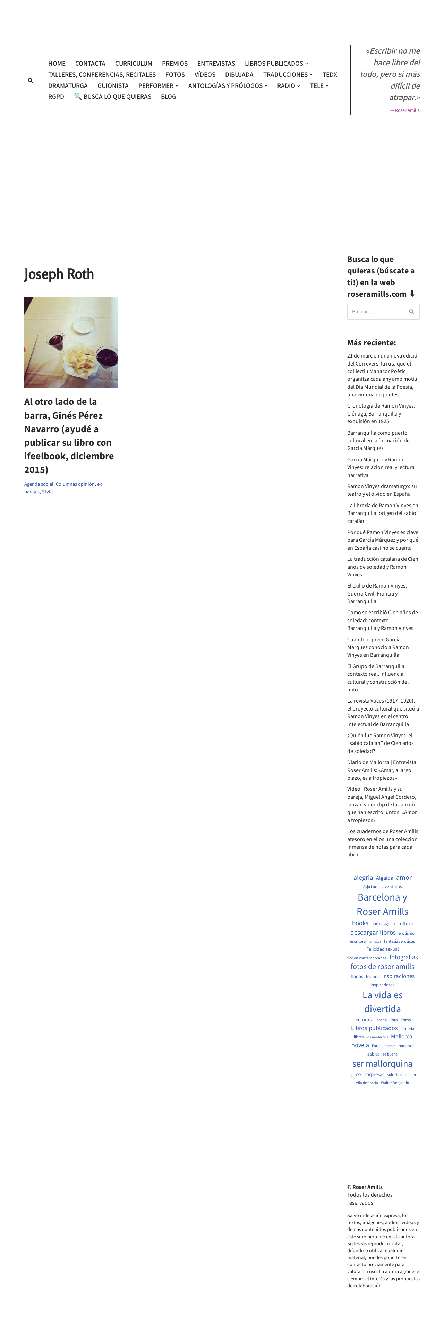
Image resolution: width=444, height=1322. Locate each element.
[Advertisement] (222, 249)
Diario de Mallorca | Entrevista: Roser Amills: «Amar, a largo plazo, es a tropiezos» (382, 770)
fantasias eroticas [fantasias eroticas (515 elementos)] (399, 941)
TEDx (330, 75)
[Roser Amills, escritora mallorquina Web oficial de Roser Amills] (222, 16)
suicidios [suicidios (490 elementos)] (394, 1075)
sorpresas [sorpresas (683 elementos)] (374, 1074)
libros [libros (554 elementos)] (406, 1020)
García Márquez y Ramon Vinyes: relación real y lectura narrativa (381, 467)
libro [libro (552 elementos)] (394, 1020)
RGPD (56, 96)
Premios (175, 63)
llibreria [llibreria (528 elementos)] (407, 1029)
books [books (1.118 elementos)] (360, 923)
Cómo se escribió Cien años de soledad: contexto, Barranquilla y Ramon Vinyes (382, 620)
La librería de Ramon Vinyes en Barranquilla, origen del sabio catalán (382, 513)
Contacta (90, 63)
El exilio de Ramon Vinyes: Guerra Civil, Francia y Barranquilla (377, 593)
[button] (306, 63)
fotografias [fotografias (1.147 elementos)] (404, 957)
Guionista (113, 86)
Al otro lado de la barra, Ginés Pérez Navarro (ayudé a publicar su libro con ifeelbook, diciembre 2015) (69, 436)
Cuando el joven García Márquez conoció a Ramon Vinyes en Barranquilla (378, 647)
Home (57, 63)
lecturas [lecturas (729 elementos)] (363, 1020)
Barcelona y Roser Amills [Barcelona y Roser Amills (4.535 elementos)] (382, 904)
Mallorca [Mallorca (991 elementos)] (401, 1037)
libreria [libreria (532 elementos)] (380, 1020)
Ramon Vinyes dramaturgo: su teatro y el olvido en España (382, 490)
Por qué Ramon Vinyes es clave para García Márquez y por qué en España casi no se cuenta (382, 540)
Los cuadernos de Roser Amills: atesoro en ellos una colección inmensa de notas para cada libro (383, 843)
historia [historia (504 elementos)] (372, 977)
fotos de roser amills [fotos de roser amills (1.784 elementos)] (383, 967)
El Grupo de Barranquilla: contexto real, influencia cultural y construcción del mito (378, 678)
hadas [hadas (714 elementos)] (357, 976)
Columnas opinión (75, 484)
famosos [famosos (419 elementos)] (374, 941)
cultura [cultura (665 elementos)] (405, 923)
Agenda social (38, 484)
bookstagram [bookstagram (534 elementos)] (383, 924)
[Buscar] (30, 80)
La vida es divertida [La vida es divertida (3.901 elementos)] (382, 1002)
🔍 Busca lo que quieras (112, 96)
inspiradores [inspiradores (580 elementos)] (382, 985)
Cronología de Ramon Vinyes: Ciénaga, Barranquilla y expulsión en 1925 (381, 413)
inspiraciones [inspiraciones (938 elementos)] (398, 976)
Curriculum (133, 63)
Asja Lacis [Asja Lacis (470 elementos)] (371, 887)
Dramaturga (68, 86)
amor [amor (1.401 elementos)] (404, 877)
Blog (168, 96)
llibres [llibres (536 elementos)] (358, 1037)
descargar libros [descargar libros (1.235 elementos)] (373, 932)
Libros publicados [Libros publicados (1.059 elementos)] (374, 1028)
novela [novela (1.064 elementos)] (360, 1045)
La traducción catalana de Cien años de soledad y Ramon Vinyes (382, 566)
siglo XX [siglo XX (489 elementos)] (355, 1075)
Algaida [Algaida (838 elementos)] (384, 878)
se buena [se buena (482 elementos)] (390, 1054)
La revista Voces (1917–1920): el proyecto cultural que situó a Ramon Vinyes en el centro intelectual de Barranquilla (383, 712)
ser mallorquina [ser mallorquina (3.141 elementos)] (382, 1064)
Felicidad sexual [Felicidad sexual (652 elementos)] (382, 949)
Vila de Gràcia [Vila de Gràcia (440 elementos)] (367, 1082)
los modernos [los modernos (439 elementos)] (377, 1037)
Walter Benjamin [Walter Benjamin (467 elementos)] (395, 1083)
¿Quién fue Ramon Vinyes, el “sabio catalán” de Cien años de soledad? (380, 743)
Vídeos (205, 75)
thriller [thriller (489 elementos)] (410, 1075)
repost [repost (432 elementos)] (390, 1046)
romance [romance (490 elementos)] (406, 1046)
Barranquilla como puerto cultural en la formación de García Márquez (378, 440)
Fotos (175, 75)
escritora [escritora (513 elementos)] (358, 941)
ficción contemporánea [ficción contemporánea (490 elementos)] (367, 958)
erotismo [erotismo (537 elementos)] (407, 933)
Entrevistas (216, 63)
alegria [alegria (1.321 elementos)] (363, 877)
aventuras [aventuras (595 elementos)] (392, 887)
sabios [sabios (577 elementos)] (373, 1054)
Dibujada (239, 75)
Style (47, 491)
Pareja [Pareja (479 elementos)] (377, 1046)
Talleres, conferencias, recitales (102, 75)
